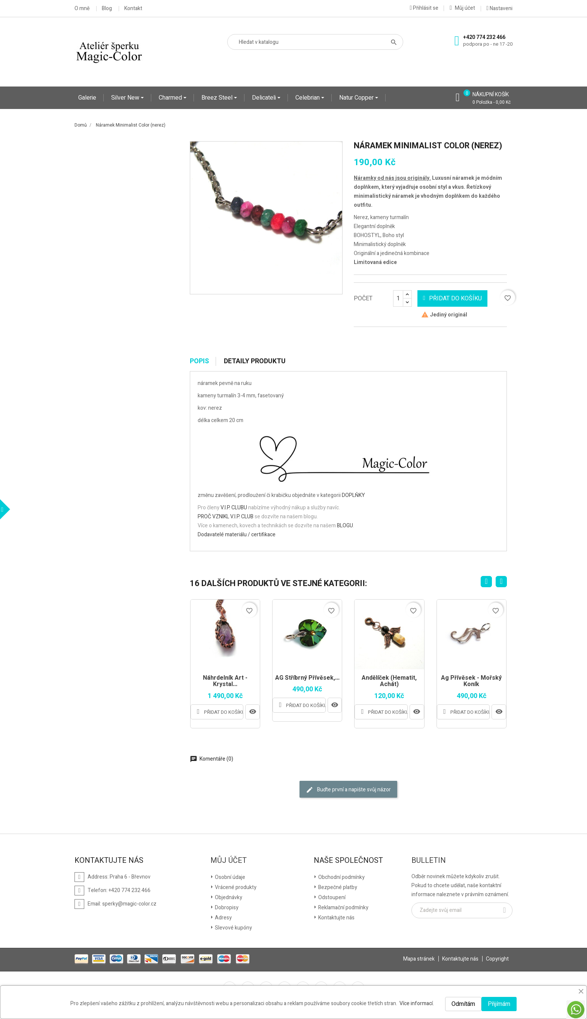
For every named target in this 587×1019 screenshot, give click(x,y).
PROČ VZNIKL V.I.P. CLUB (225, 517)
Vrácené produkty (235, 887)
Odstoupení (331, 897)
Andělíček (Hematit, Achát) (389, 681)
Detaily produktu (255, 361)
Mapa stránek (419, 959)
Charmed (171, 97)
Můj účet (228, 860)
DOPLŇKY (353, 495)
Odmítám (463, 1004)
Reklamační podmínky (342, 908)
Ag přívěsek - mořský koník (471, 681)
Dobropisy (226, 908)
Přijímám (499, 1004)
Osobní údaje (229, 877)
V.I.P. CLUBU (233, 508)
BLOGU (345, 526)
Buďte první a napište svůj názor (348, 790)
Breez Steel (217, 97)
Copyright (497, 959)
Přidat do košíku (452, 298)
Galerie (87, 97)
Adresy (223, 918)
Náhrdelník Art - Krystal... (225, 681)
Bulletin (428, 860)
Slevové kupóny (233, 928)
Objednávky (228, 897)
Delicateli (264, 97)
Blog (107, 8)
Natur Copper (357, 97)
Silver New (126, 97)
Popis (199, 361)
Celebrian (308, 97)
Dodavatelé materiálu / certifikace (237, 535)
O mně (81, 8)
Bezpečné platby (337, 887)
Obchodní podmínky (341, 877)
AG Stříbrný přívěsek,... (307, 678)
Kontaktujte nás (336, 918)
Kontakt (133, 8)
